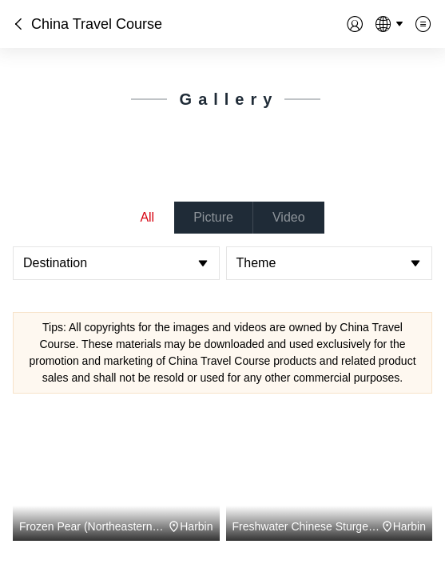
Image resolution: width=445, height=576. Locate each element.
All (147, 217)
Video (288, 217)
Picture (213, 217)
